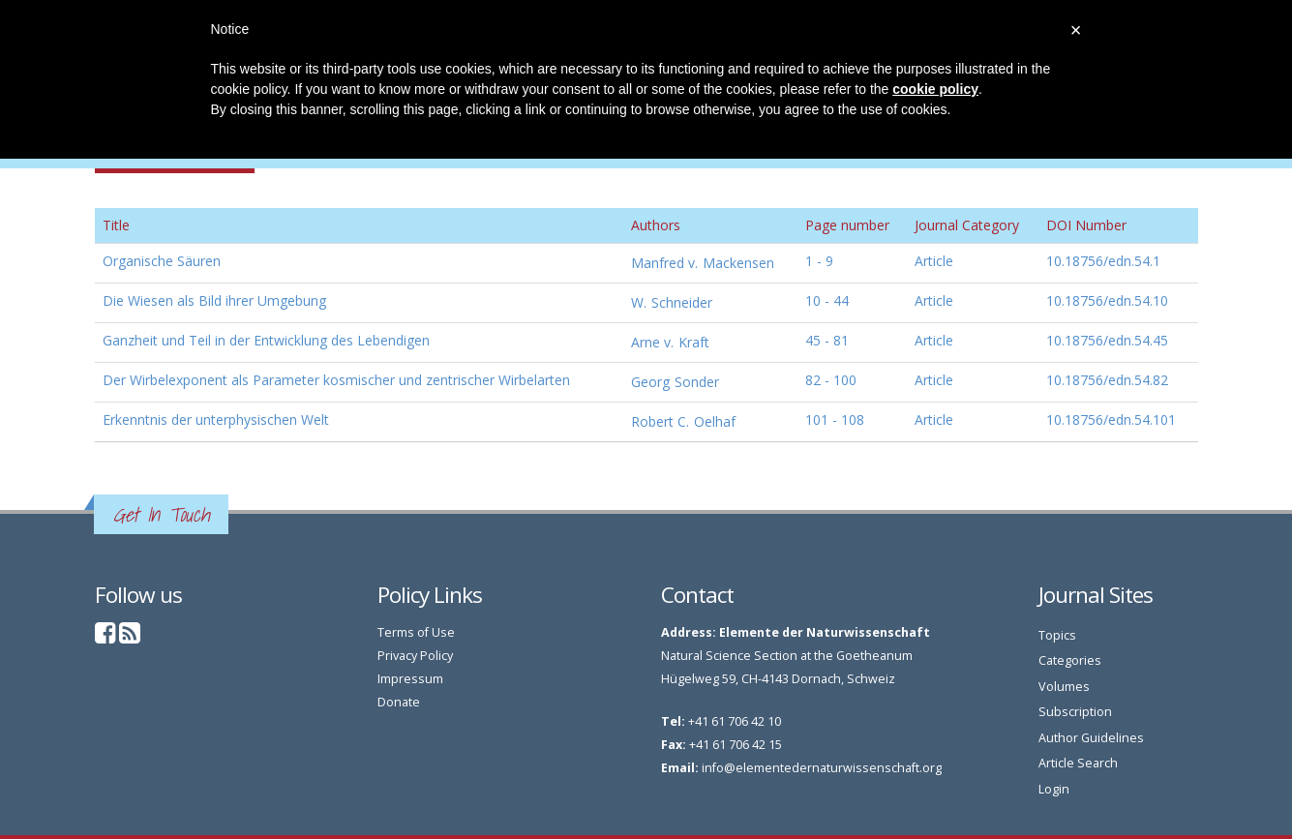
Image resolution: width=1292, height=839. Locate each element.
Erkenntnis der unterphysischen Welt (216, 419)
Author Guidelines (1091, 738)
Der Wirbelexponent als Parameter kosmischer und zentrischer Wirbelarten (336, 380)
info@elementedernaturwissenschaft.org (822, 768)
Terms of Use (416, 632)
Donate (398, 702)
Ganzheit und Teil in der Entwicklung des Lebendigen (266, 340)
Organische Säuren (162, 261)
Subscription (1075, 712)
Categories (1069, 660)
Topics (1057, 635)
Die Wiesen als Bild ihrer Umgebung (214, 300)
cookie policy (935, 89)
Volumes (1064, 686)
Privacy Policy (415, 655)
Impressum (410, 679)
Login (1053, 789)
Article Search (1078, 763)
